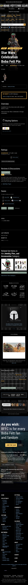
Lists (3, 504)
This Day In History (19, 498)
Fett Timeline (18, 502)
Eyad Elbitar (18, 535)
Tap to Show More (14, 272)
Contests (18, 510)
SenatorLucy (15, 197)
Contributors (9, 16)
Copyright (14, 575)
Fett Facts (18, 499)
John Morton (18, 529)
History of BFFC (19, 548)
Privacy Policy (20, 575)
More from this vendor (6, 131)
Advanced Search (5, 29)
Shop (17, 550)
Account (21, 8)
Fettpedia (17, 495)
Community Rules (7, 575)
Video (3, 541)
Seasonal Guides (5, 560)
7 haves (4, 208)
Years (3, 510)
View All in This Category (8, 275)
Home (2, 495)
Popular (18, 15)
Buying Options (11, 86)
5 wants (10, 208)
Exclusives (4, 554)
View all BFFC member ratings (8, 161)
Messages (18, 516)
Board (3, 524)
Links (17, 515)
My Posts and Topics (6, 526)
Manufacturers (5, 506)
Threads (18, 395)
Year (16, 19)
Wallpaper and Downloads (5, 547)
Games (3, 544)
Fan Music (4, 537)
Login (20, 445)
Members (17, 512)
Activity (17, 509)
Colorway (12, 19)
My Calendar (18, 523)
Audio (3, 538)
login (8, 96)
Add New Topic (7, 184)
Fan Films (4, 540)
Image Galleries (5, 535)
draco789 (5, 197)
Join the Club (11, 445)
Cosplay (4, 521)
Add (15, 16)
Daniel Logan (18, 526)
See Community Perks (8, 464)
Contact (17, 551)
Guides (3, 555)
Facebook (13, 394)
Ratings (4, 507)
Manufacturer (21, 19)
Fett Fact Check (5, 558)
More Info (14, 363)
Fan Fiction (4, 543)
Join (4, 96)
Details (4, 520)
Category (7, 19)
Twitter (18, 394)
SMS (9, 395)
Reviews (4, 509)
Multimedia (4, 532)
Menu (2, 8)
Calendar (17, 521)
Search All (5, 27)
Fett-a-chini (14, 157)
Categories (4, 501)
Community (17, 507)
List (14, 20)
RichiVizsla (16, 201)
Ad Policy (14, 328)
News (2, 550)
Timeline (2, 20)
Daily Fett (4, 534)
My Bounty (9, 15)
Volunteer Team (19, 544)
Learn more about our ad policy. (13, 413)
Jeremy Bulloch (19, 539)
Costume (3, 515)
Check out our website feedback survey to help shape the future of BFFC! (14, 565)
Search (11, 8)
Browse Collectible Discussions (8, 388)
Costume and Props (20, 538)
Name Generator (19, 513)
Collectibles (5, 498)
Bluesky (13, 395)
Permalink (6, 240)
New (14, 15)
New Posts (4, 527)
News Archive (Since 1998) (6, 552)
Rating (7, 20)
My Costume (4, 517)
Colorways (4, 503)
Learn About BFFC (7, 482)
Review (10, 20)
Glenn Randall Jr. (19, 533)
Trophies (17, 518)
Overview (3, 15)
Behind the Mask (19, 496)
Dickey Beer (18, 532)
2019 (2, 65)
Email (22, 394)
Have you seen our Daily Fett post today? (14, 1)
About (16, 542)
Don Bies (17, 527)
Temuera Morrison (19, 524)
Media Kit (18, 545)
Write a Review (5, 172)
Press (17, 547)
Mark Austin (18, 530)
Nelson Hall (18, 536)
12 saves (3, 69)
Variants (4, 518)
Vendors (3, 16)
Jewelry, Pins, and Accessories (18, 27)
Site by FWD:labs (19, 576)
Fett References (19, 501)
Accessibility (6, 576)
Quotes (17, 504)
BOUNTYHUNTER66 (8, 204)
